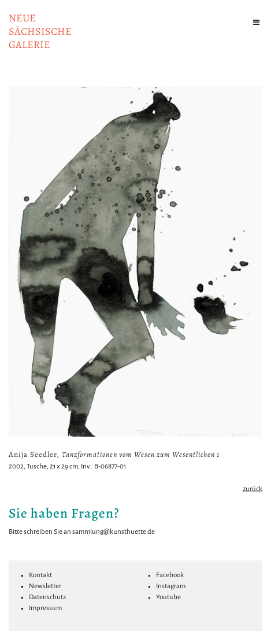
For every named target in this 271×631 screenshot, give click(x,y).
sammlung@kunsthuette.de (113, 532)
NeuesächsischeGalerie (40, 31)
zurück (252, 489)
